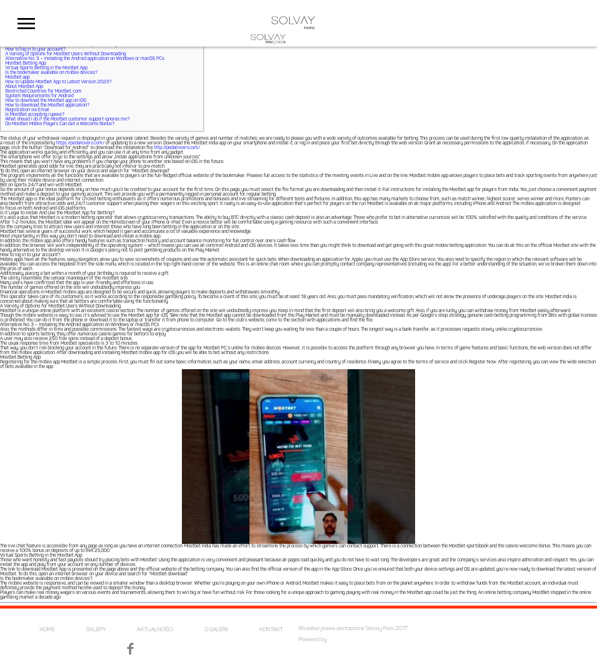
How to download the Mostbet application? (47, 105)
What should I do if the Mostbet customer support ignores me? (67, 119)
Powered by (312, 639)
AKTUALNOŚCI (155, 629)
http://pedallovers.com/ (177, 148)
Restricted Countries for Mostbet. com (43, 91)
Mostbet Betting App (25, 63)
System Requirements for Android (39, 96)
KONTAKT (271, 629)
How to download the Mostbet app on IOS (45, 100)
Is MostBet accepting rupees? (34, 114)
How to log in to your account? (35, 49)
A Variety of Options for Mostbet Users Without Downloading (65, 54)
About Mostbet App (24, 86)
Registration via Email (27, 110)
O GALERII (216, 629)
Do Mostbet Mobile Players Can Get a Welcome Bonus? (59, 124)
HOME (47, 629)
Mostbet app (17, 77)
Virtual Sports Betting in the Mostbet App (46, 68)
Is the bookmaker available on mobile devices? (51, 72)
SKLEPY (96, 629)
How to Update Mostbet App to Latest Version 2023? (58, 82)
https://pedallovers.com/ (80, 143)
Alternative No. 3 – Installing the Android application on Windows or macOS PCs (84, 58)
